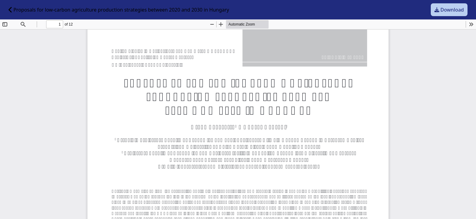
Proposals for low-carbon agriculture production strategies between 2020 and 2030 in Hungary (118, 9)
